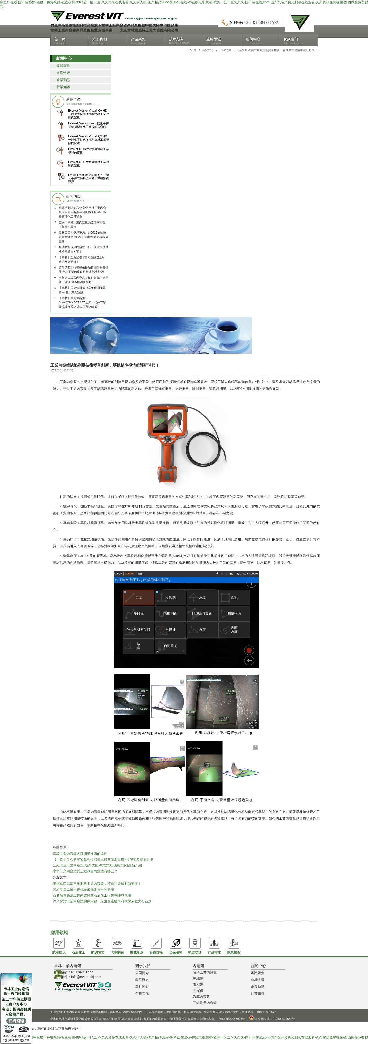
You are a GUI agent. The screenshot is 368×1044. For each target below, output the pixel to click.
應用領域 (222, 40)
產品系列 (146, 40)
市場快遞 (225, 50)
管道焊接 (156, 945)
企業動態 (63, 80)
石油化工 (78, 945)
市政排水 (214, 945)
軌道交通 (195, 945)
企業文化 (142, 993)
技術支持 (184, 40)
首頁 (70, 40)
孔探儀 (198, 991)
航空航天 (59, 945)
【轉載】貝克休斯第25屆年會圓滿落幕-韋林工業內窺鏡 (82, 290)
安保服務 (175, 945)
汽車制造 (117, 945)
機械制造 (136, 945)
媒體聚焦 (63, 66)
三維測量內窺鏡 (205, 1003)
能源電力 (98, 945)
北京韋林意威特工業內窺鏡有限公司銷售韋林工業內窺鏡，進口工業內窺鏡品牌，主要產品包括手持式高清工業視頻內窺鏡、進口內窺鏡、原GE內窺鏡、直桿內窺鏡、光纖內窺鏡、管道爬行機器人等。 (113, 16)
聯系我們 (298, 40)
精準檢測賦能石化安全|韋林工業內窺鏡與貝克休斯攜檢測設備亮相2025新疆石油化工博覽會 (82, 212)
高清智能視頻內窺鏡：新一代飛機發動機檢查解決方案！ (83, 249)
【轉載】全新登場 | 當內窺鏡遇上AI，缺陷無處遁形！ (83, 259)
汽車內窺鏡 (201, 997)
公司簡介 (142, 973)
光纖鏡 (198, 978)
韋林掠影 (142, 986)
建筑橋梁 (234, 945)
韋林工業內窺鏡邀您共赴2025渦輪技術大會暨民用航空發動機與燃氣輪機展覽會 (83, 237)
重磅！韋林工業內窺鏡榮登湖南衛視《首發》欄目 (82, 224)
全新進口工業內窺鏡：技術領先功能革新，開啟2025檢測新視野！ (83, 280)
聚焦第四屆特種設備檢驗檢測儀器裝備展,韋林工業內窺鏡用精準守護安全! (83, 270)
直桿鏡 (198, 985)
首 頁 (193, 50)
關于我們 (108, 40)
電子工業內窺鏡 (205, 972)
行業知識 (63, 87)
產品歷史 (142, 980)
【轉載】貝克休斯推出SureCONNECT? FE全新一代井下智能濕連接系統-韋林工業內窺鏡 (82, 302)
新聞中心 (260, 40)
